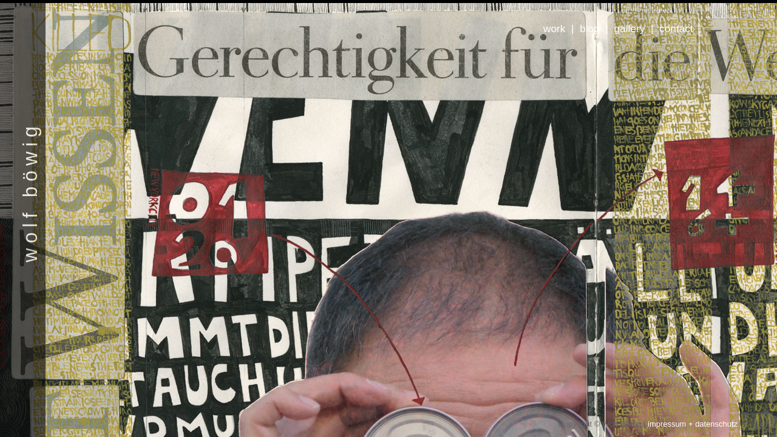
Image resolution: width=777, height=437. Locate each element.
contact (676, 28)
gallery (629, 28)
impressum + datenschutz (693, 424)
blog (590, 28)
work (554, 28)
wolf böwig (30, 191)
